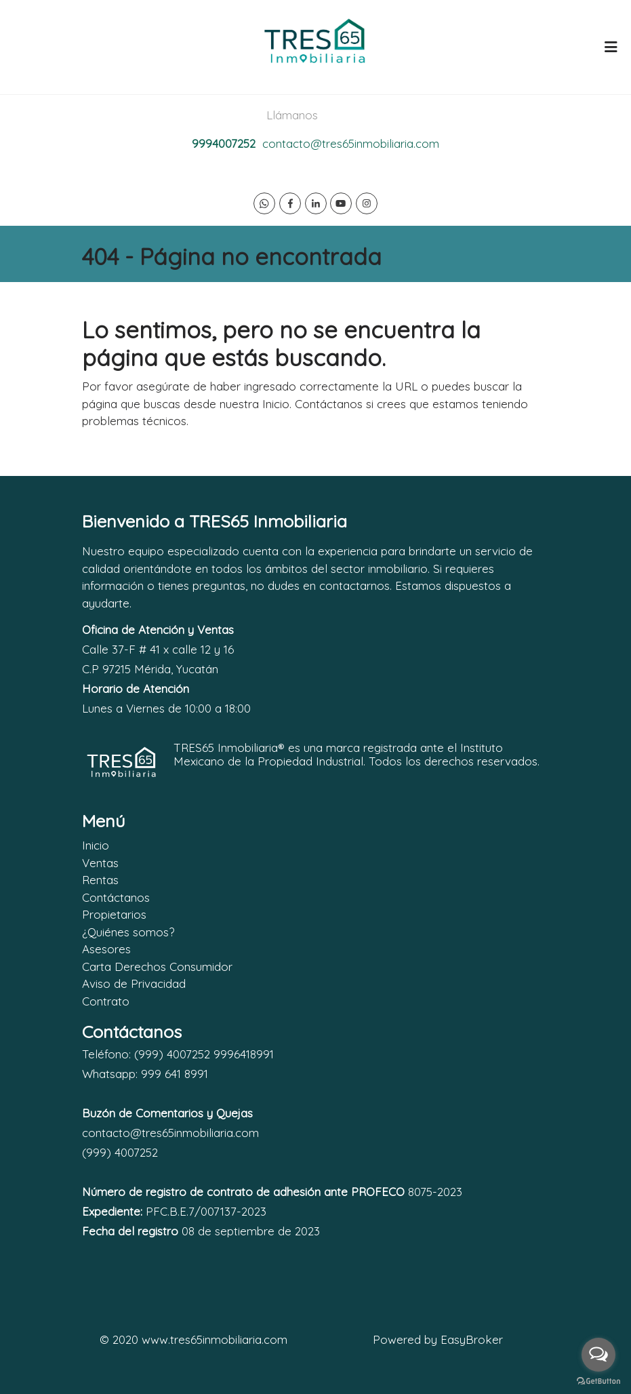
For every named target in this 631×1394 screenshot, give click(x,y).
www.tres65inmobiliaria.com (214, 1339)
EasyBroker (472, 1339)
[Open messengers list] (598, 1355)
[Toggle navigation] (610, 47)
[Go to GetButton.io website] (598, 1380)
